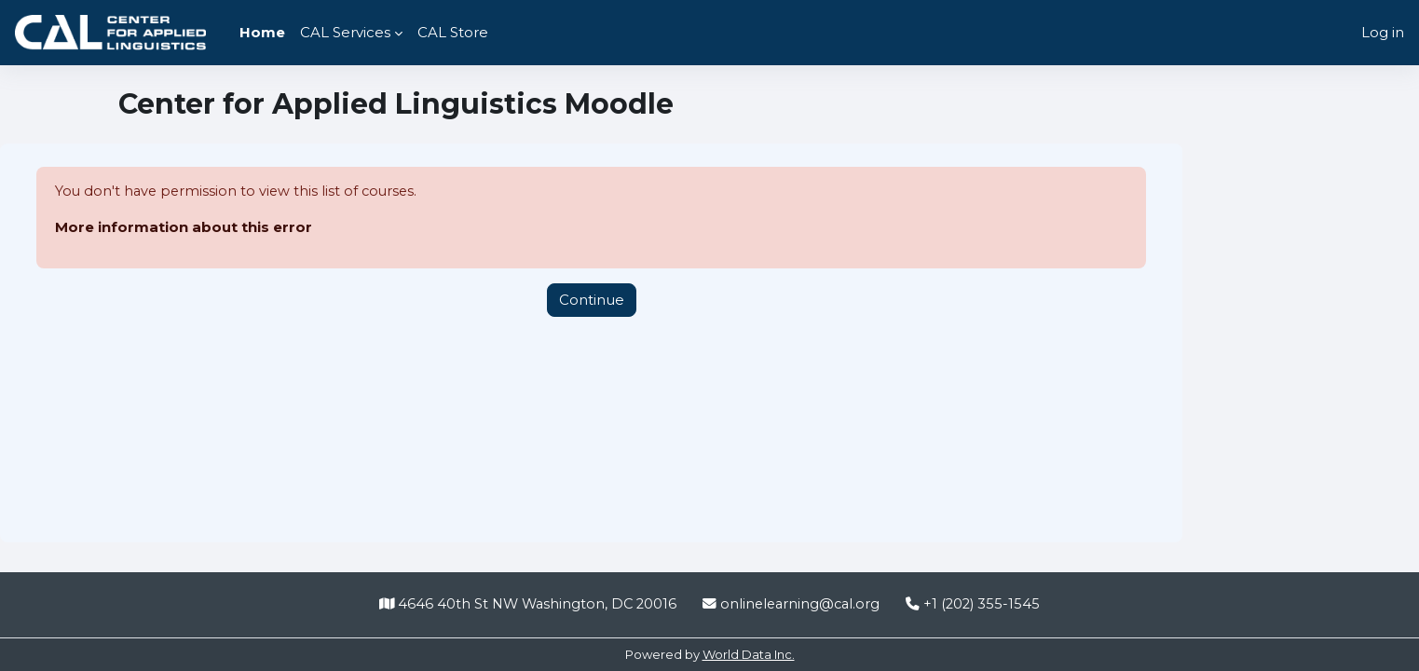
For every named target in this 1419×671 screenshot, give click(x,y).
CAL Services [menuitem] (345, 32)
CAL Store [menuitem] (452, 32)
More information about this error (183, 228)
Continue (591, 299)
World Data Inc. (749, 654)
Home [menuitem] (262, 32)
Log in (1382, 32)
